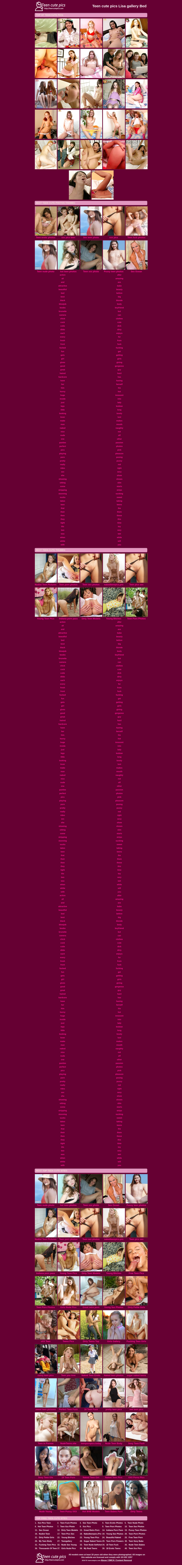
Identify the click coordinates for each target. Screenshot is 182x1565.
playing (62, 454)
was (62, 534)
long (119, 410)
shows (119, 479)
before (119, 293)
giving (119, 362)
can (119, 315)
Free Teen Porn (136, 1537)
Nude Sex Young (69, 1545)
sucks (62, 497)
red (119, 464)
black (62, 300)
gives (62, 362)
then (63, 515)
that (62, 508)
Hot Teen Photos (45, 1526)
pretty (62, 461)
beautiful (63, 289)
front (62, 344)
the (119, 508)
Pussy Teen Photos (138, 1530)
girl (62, 359)
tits (62, 526)
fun (62, 351)
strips (119, 490)
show (119, 475)
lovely (119, 413)
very (119, 530)
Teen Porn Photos (113, 1526)
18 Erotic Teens (113, 1548)
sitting (63, 483)
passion (119, 443)
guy (119, 370)
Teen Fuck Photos (68, 1523)
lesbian (119, 406)
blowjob (62, 304)
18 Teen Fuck (112, 1545)
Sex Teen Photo (90, 1523)
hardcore (62, 377)
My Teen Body (45, 1541)
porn (63, 457)
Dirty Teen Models (69, 1530)
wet (119, 534)
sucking (119, 494)
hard (119, 373)
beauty (119, 289)
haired (63, 373)
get (119, 351)
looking (62, 413)
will (119, 541)
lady (119, 402)
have (62, 381)
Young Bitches (68, 1537)
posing (119, 457)
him (62, 388)
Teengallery (66, 1541)
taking (119, 501)
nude (62, 435)
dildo (62, 330)
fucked (63, 348)
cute (119, 322)
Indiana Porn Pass (114, 1530)
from (119, 340)
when (62, 537)
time (119, 523)
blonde (119, 300)
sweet (119, 497)
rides (62, 468)
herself (119, 384)
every (62, 337)
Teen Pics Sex (67, 1534)
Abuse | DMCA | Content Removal (116, 1560)
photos (119, 446)
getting (119, 355)
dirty (119, 330)
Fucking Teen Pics (47, 1545)
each (62, 333)
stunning (63, 494)
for (119, 337)
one (62, 439)
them (119, 512)
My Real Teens (90, 1548)
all (63, 278)
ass (119, 282)
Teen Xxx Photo (67, 1526)
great (62, 370)
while (119, 537)
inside (62, 399)
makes (119, 421)
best (63, 297)
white (62, 541)
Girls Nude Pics (68, 1548)
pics (63, 450)
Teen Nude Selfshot (93, 1545)
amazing (119, 278)
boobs (63, 308)
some (62, 486)
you (119, 545)
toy (119, 526)
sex (62, 472)
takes (62, 501)
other (119, 439)
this (119, 519)
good (62, 366)
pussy (119, 461)
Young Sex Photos (114, 1534)
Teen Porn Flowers (115, 1541)
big (119, 297)
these (119, 515)
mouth (119, 424)
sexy (119, 472)
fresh (62, 340)
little (63, 410)
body (119, 304)
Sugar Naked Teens (93, 1541)
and (62, 282)
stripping (62, 490)
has (119, 377)
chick (62, 319)
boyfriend (119, 308)
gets (63, 355)
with (63, 545)
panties (62, 443)
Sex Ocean (44, 1530)
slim (119, 483)
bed (62, 293)
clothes (119, 319)
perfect (62, 446)
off (119, 435)
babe (119, 286)
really (62, 464)
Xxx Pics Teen (44, 1523)
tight (63, 523)
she (62, 475)
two (62, 530)
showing (63, 479)
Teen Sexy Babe (136, 1541)
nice (63, 432)
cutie (62, 326)
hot (119, 392)
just (62, 402)
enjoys (119, 333)
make (62, 421)
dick (119, 326)
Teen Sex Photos (136, 1526)
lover (62, 417)
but (119, 311)
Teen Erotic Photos (114, 1523)
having (119, 381)
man (63, 424)
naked (62, 428)
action (63, 275)
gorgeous (119, 366)
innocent (119, 395)
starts (119, 486)
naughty (119, 428)
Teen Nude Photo (135, 1523)
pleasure (119, 454)
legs (63, 406)
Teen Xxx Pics (135, 1548)
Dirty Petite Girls (46, 1537)
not (119, 432)
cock (62, 322)
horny (62, 392)
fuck (119, 344)
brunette (63, 311)
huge (62, 395)
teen (63, 505)
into (119, 399)
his (119, 388)
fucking (119, 348)
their (63, 512)
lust (119, 417)
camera (62, 315)
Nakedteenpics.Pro (92, 1534)
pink (119, 450)
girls (119, 359)
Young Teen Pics (91, 1537)
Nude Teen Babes (137, 1545)
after (119, 275)
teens (119, 505)
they (63, 519)
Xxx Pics (87, 1526)
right (119, 468)
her (62, 384)
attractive (62, 286)
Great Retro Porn (92, 1530)
